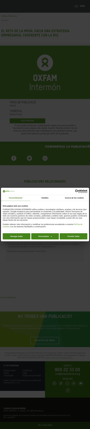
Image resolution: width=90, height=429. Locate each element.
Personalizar (45, 236)
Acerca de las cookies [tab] (74, 198)
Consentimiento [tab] (15, 198)
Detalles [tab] (45, 198)
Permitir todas (73, 236)
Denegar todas (16, 236)
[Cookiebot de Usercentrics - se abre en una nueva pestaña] (77, 191)
